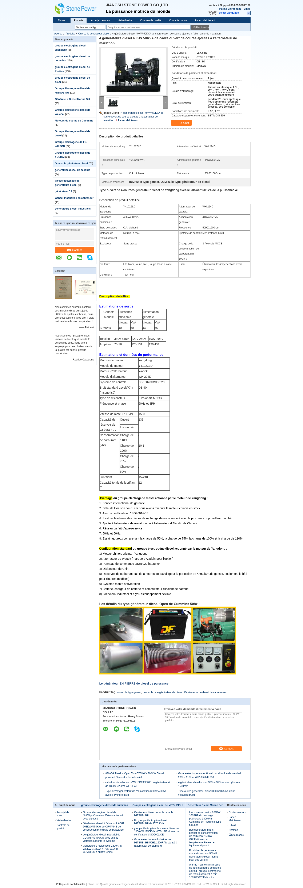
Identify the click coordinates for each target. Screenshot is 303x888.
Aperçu (58, 33)
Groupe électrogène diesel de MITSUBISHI (157, 805)
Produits (78, 20)
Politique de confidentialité (70, 884)
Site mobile (236, 835)
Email (247, 8)
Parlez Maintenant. (230, 8)
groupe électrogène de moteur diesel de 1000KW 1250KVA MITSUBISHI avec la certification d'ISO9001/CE (156, 831)
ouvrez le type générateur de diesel (162, 692)
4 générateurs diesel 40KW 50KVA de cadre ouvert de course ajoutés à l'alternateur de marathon (134, 116)
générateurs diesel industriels (73, 208)
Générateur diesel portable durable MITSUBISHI (153, 814)
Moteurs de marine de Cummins (74, 120)
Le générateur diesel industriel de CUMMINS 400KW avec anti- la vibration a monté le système (101, 837)
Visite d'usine (125, 20)
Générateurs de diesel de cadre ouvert (205, 692)
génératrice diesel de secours (73, 170)
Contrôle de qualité (151, 20)
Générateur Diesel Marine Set (72, 99)
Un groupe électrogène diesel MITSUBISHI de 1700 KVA (150, 822)
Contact (74, 250)
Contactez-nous (178, 20)
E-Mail (232, 825)
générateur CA (63, 191)
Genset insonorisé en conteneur (74, 198)
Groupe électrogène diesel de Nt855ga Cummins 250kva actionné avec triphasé (103, 815)
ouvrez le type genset (129, 692)
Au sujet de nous (100, 20)
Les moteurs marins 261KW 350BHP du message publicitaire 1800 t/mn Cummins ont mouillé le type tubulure (205, 818)
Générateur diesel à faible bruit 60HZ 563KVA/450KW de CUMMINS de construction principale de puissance (103, 826)
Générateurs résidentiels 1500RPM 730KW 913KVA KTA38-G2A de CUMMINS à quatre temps (102, 849)
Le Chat (182, 123)
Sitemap (233, 830)
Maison (62, 20)
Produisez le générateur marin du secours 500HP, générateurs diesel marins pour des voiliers (203, 855)
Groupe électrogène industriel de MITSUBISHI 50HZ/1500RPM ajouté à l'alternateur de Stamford (155, 842)
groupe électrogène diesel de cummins (104, 805)
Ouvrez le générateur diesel (93, 33)
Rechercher (202, 27)
